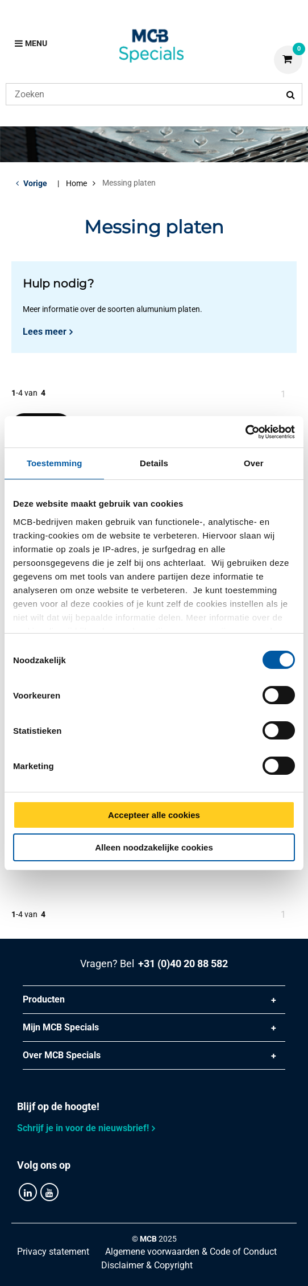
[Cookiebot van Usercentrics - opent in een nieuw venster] (245, 432)
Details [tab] (154, 463)
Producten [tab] (44, 999)
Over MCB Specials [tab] (62, 1055)
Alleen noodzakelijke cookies (154, 847)
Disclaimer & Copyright (147, 1265)
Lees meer (44, 331)
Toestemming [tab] (54, 463)
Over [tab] (254, 463)
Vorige (35, 183)
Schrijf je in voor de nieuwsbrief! (83, 1128)
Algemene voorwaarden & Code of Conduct (191, 1251)
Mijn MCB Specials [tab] (61, 1027)
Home (76, 183)
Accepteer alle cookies (154, 815)
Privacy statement (53, 1251)
